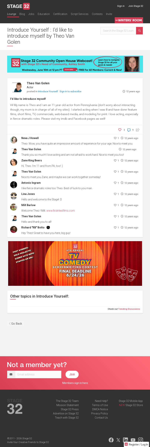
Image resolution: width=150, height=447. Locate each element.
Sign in (121, 6)
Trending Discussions (129, 309)
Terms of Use (100, 405)
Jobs (31, 14)
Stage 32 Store (134, 405)
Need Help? (101, 400)
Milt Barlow (28, 205)
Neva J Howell (30, 138)
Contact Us (101, 417)
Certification (60, 14)
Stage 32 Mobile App (131, 400)
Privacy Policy (99, 413)
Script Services (79, 14)
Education (44, 14)
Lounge (11, 14)
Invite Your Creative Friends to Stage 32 (28, 442)
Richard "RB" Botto (33, 227)
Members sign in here (75, 382)
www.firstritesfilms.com (60, 210)
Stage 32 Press (70, 409)
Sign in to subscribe (70, 91)
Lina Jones (28, 193)
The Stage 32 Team (67, 400)
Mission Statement (67, 405)
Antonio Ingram (31, 182)
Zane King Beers (31, 160)
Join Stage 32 (135, 6)
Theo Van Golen (38, 83)
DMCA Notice (100, 409)
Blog (22, 14)
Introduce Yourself (48, 91)
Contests (97, 14)
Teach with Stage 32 (67, 417)
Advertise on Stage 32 (66, 413)
